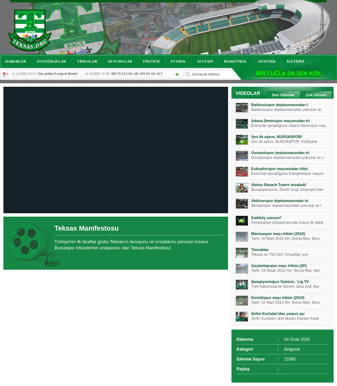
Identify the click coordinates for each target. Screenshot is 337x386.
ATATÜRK (267, 61)
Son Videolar (283, 95)
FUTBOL (178, 61)
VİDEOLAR (87, 61)
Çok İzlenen (316, 95)
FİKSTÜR (151, 61)
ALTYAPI (205, 61)
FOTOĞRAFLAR (51, 61)
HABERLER (15, 61)
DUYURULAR (120, 61)
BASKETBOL (235, 61)
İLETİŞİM (295, 61)
